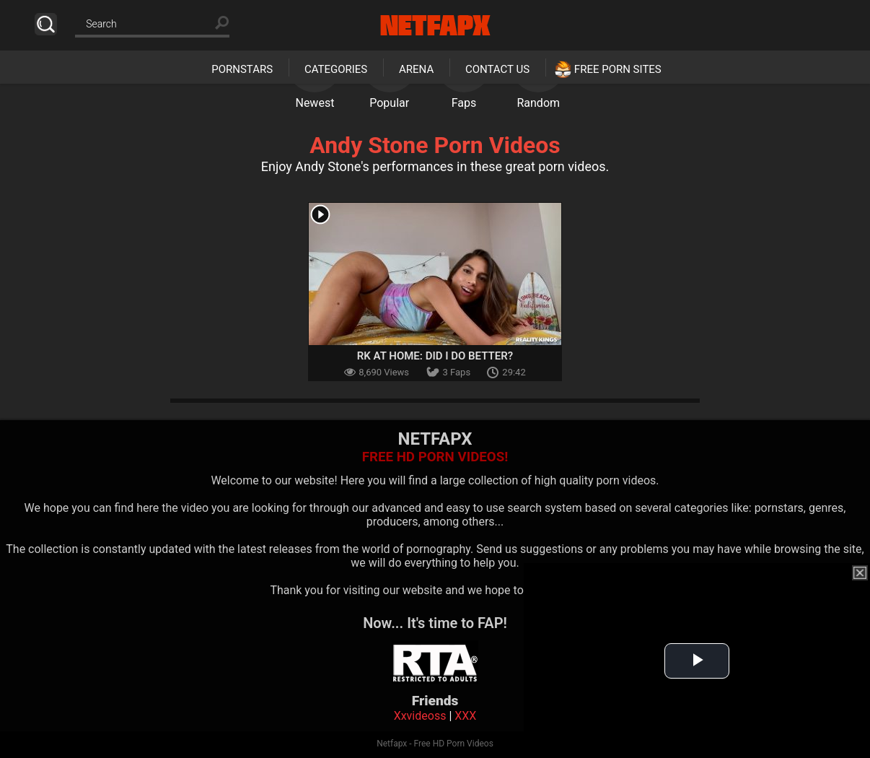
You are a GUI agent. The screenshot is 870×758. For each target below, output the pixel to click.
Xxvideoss (420, 716)
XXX (465, 716)
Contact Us (497, 69)
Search (46, 24)
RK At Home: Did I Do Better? (435, 355)
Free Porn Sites (618, 69)
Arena (416, 69)
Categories (335, 69)
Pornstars (242, 69)
